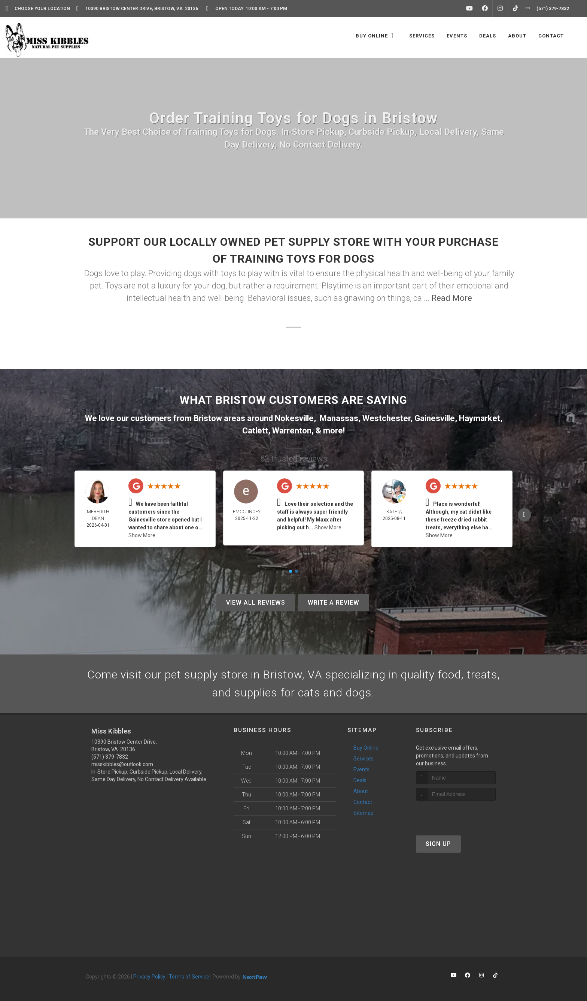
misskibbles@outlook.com (122, 764)
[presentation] (456, 814)
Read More (451, 298)
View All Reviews (255, 602)
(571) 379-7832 (109, 757)
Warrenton (291, 430)
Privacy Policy (149, 977)
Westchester (386, 418)
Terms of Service (189, 977)
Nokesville (294, 418)
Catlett (255, 430)
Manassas (339, 418)
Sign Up (438, 843)
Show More (141, 535)
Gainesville (434, 418)
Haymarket (479, 418)
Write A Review (333, 602)
